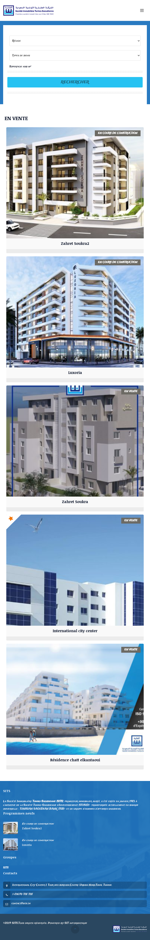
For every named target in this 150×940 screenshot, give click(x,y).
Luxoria (75, 372)
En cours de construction (38, 824)
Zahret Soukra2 (75, 243)
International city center (75, 630)
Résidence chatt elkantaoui (75, 759)
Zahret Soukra (75, 501)
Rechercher (75, 82)
